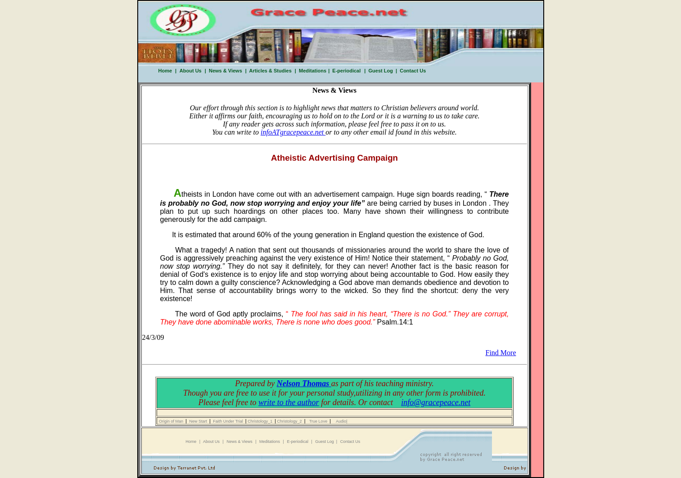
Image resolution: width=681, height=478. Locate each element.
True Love (319, 421)
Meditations (312, 70)
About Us (190, 70)
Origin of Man (171, 421)
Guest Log (379, 70)
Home (165, 70)
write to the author (288, 402)
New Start (198, 421)
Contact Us (411, 70)
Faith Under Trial (228, 421)
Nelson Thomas (304, 383)
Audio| (341, 421)
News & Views (224, 70)
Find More (501, 352)
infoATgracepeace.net (293, 132)
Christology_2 (290, 421)
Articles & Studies (269, 70)
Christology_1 (261, 421)
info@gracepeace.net (435, 402)
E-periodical (346, 70)
